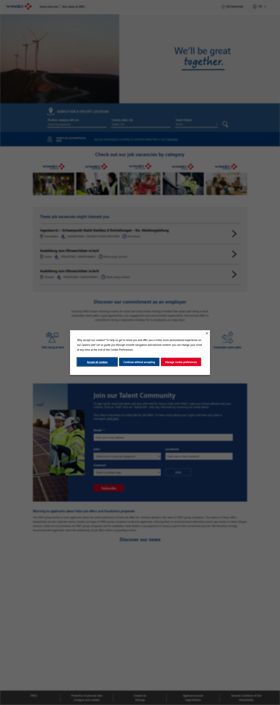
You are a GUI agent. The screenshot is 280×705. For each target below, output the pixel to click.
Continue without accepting (139, 362)
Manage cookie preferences (181, 362)
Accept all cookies (97, 362)
